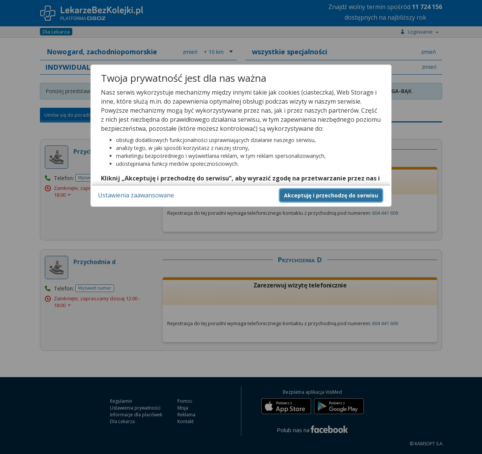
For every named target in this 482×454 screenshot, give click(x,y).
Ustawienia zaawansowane (136, 195)
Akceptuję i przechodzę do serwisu (331, 195)
